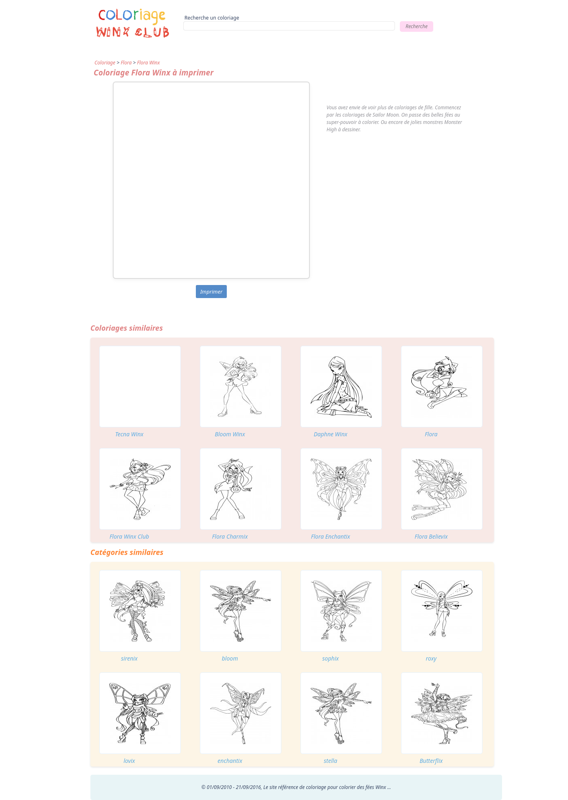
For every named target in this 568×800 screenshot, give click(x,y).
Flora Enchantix (330, 536)
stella (330, 761)
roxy (431, 658)
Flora (126, 62)
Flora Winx (148, 62)
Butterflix (431, 761)
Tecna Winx (129, 434)
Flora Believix (430, 536)
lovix (129, 761)
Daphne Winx (330, 434)
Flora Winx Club (129, 536)
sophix (330, 658)
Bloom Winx (230, 434)
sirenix (129, 658)
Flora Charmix (230, 536)
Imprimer (211, 291)
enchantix (229, 761)
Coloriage (104, 62)
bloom (230, 658)
